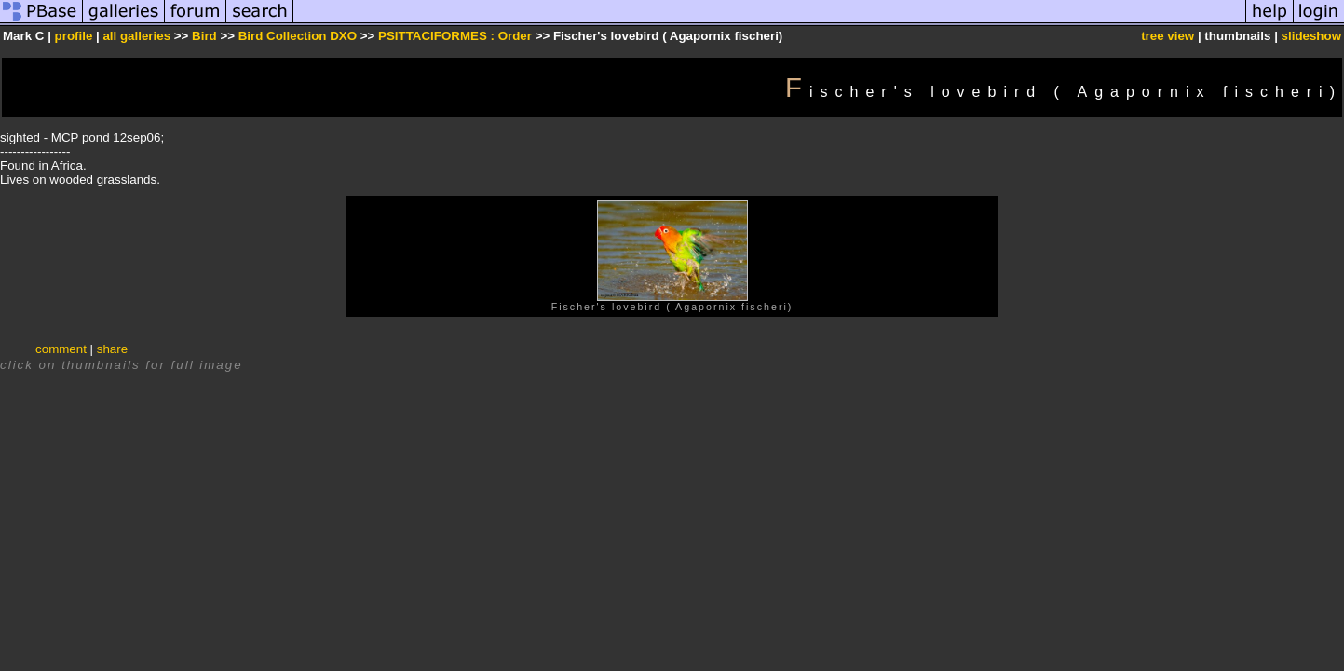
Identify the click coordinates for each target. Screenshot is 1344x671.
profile (74, 36)
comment (61, 349)
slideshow (1311, 36)
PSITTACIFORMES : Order (455, 36)
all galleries (136, 36)
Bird (204, 36)
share (112, 349)
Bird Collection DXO (297, 36)
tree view (1167, 36)
